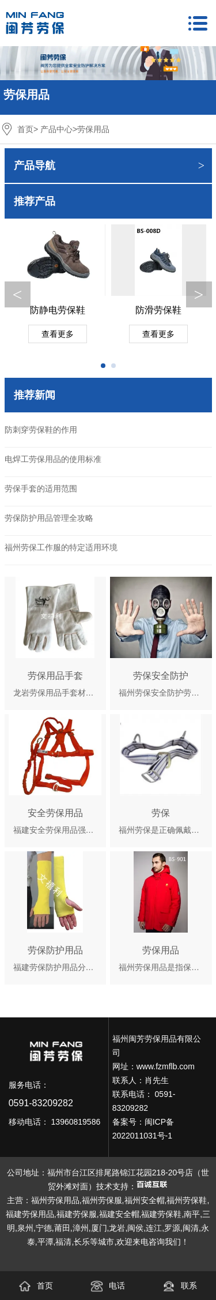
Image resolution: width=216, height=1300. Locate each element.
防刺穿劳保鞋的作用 (41, 429)
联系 (179, 1285)
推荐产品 (34, 201)
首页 (25, 129)
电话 (107, 1285)
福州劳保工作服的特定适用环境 (61, 547)
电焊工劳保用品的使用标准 (53, 459)
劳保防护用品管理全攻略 (49, 518)
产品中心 (56, 129)
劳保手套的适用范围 (41, 488)
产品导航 (34, 165)
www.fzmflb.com (166, 1066)
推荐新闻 (34, 395)
